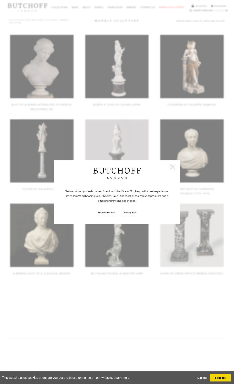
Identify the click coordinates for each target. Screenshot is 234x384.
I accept (220, 377)
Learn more (122, 377)
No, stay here (130, 212)
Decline (202, 377)
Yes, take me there (106, 212)
